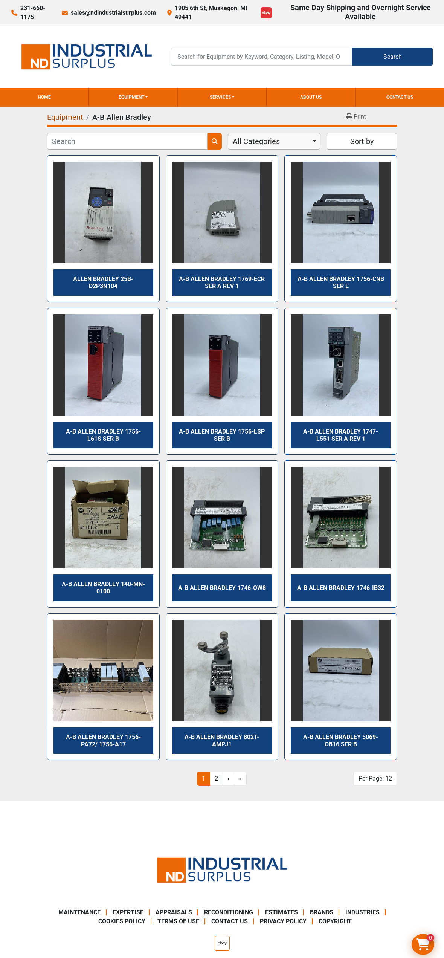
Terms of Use (178, 921)
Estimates (281, 912)
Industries (362, 912)
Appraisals (174, 912)
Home (44, 97)
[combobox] (274, 141)
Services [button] (220, 97)
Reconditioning (228, 912)
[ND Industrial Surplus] (222, 869)
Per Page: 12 (375, 778)
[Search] (261, 57)
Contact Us (399, 97)
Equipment (131, 97)
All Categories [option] (256, 141)
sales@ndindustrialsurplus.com (113, 12)
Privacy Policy (283, 921)
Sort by (362, 141)
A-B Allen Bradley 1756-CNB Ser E (341, 282)
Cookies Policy (121, 921)
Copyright (335, 921)
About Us (311, 97)
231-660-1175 (32, 13)
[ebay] (266, 12)
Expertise (128, 912)
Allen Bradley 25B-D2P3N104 (103, 282)
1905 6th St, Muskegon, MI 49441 (211, 13)
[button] (133, 97)
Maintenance (79, 912)
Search (392, 56)
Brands (321, 912)
